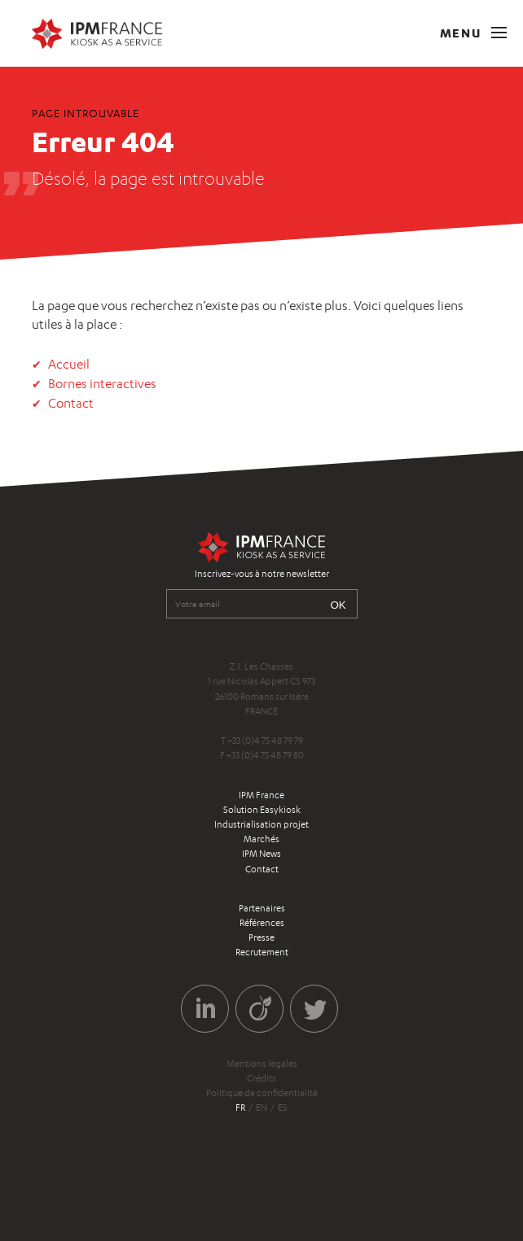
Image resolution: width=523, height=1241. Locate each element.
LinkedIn (205, 1009)
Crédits (261, 1078)
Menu (473, 33)
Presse (261, 937)
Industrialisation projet (261, 824)
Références (262, 923)
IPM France (261, 795)
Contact (71, 403)
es (283, 1107)
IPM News (261, 853)
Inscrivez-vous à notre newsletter (262, 573)
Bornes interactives (102, 383)
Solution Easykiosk (262, 809)
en (261, 1107)
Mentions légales (261, 1063)
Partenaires (262, 908)
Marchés (261, 839)
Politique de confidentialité (262, 1093)
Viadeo (259, 1009)
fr (240, 1107)
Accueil (69, 364)
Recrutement (261, 952)
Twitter (314, 1009)
